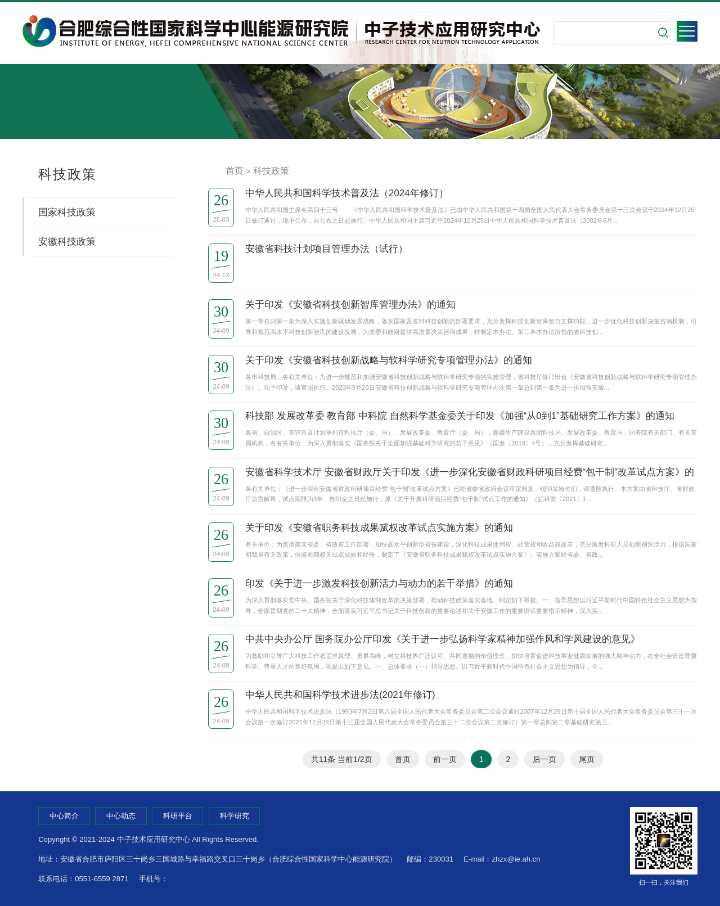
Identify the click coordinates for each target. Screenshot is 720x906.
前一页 (445, 759)
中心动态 (121, 816)
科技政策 (271, 170)
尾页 (587, 759)
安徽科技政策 (67, 241)
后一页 (544, 759)
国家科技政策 (67, 212)
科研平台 (177, 816)
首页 (235, 170)
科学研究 (234, 816)
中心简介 (64, 816)
